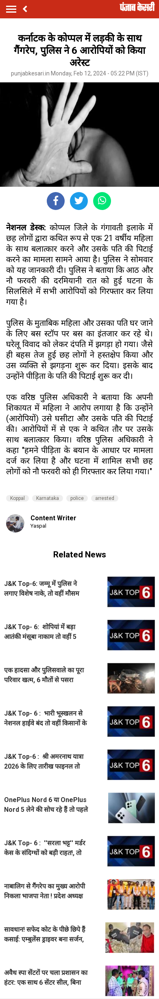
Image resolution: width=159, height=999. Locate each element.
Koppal (17, 498)
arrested (104, 498)
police (77, 498)
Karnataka (47, 498)
